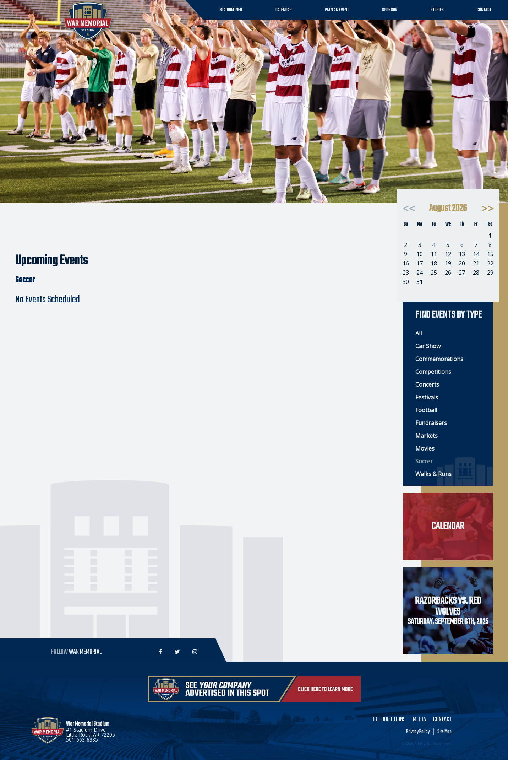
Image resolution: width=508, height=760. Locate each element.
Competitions (433, 372)
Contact (484, 10)
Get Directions (389, 720)
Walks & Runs (433, 474)
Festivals (426, 397)
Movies (425, 448)
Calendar (283, 10)
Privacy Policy (418, 731)
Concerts (427, 384)
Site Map (444, 731)
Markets (426, 436)
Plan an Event (337, 10)
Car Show (428, 346)
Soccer (424, 461)
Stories (437, 10)
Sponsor (389, 10)
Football (426, 410)
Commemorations (439, 359)
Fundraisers (431, 423)
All (418, 333)
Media (419, 720)
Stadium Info (231, 10)
